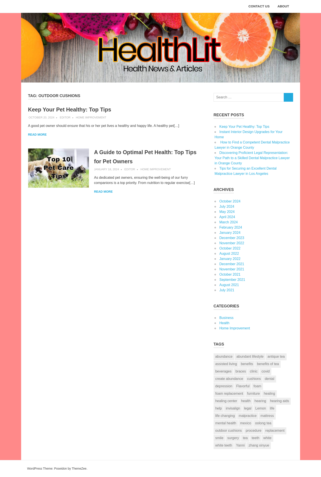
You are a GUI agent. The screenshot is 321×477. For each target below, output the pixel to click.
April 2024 (227, 217)
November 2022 (231, 243)
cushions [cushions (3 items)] (254, 379)
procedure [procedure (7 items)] (254, 430)
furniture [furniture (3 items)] (253, 393)
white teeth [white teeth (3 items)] (223, 445)
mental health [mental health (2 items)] (225, 423)
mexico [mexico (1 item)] (245, 423)
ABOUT (283, 6)
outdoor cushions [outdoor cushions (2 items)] (228, 430)
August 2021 (229, 285)
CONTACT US (259, 6)
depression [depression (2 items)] (223, 386)
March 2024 (228, 222)
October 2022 (230, 248)
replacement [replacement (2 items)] (275, 430)
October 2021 (230, 274)
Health (224, 323)
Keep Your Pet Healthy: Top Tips (75, 109)
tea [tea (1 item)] (245, 438)
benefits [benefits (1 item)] (247, 364)
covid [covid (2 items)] (266, 371)
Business (226, 318)
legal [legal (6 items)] (247, 408)
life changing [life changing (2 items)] (225, 416)
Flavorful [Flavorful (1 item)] (243, 386)
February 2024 (230, 227)
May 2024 (227, 212)
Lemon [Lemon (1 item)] (260, 408)
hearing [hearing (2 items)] (260, 401)
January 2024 (230, 232)
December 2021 (231, 264)
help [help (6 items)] (218, 408)
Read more (37, 134)
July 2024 (226, 206)
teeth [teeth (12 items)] (256, 438)
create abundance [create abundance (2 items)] (229, 379)
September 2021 (232, 279)
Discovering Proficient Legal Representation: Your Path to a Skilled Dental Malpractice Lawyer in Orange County (252, 158)
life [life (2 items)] (272, 408)
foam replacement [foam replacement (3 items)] (229, 393)
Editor (65, 117)
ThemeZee (79, 468)
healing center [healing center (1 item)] (226, 401)
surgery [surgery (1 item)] (233, 438)
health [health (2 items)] (246, 401)
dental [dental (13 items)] (269, 379)
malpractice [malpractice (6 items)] (248, 416)
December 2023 (231, 238)
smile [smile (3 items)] (219, 438)
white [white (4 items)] (267, 438)
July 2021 (226, 290)
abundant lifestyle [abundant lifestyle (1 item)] (250, 356)
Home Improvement (91, 117)
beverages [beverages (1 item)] (223, 371)
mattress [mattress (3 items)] (267, 416)
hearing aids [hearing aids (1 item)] (279, 401)
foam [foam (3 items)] (257, 386)
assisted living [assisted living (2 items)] (226, 364)
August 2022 (229, 253)
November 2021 (231, 269)
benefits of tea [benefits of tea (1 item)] (268, 364)
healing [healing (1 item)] (269, 393)
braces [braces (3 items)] (240, 371)
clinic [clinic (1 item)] (254, 371)
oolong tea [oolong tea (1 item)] (263, 423)
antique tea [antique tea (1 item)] (276, 356)
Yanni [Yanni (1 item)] (240, 445)
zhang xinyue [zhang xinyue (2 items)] (259, 445)
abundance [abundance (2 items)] (224, 356)
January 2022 (230, 259)
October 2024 (230, 201)
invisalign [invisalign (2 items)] (233, 408)
